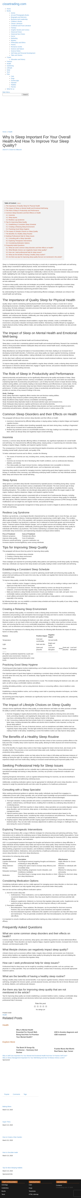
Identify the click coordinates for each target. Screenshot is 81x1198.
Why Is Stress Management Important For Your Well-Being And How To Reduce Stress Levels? (34, 1058)
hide (19, 203)
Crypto (9, 57)
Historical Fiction (16, 32)
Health (9, 63)
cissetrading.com (14, 4)
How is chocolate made (10, 1152)
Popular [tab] (6, 1094)
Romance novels (16, 47)
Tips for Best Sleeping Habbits (12, 1168)
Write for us (10, 89)
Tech (8, 72)
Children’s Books (16, 21)
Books (9, 11)
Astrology (5, 1185)
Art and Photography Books (20, 15)
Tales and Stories (16, 55)
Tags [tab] (25, 1094)
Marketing (14, 38)
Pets (8, 74)
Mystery (13, 40)
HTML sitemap (33, 1194)
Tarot (3, 1194)
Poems (13, 44)
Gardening (10, 66)
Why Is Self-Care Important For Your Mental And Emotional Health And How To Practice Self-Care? (35, 1055)
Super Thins (6, 1122)
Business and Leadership (19, 19)
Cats (12, 76)
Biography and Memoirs (19, 17)
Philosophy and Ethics (18, 42)
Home (9, 9)
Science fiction (15, 51)
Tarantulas (32, 1191)
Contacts (59, 1185)
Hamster (14, 82)
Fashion (9, 61)
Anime (13, 13)
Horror (13, 36)
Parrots (13, 87)
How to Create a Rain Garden (12, 1137)
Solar (8, 70)
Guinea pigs (15, 80)
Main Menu (6, 92)
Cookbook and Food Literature (21, 25)
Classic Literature (16, 23)
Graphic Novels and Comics (20, 30)
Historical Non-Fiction (18, 34)
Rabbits (13, 85)
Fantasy (13, 28)
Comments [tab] (16, 1094)
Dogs (12, 78)
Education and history (18, 59)
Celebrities (5, 1188)
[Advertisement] (40, 112)
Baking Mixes (7, 1106)
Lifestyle (9, 68)
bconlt (20, 149)
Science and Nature (17, 49)
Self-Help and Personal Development (23, 53)
